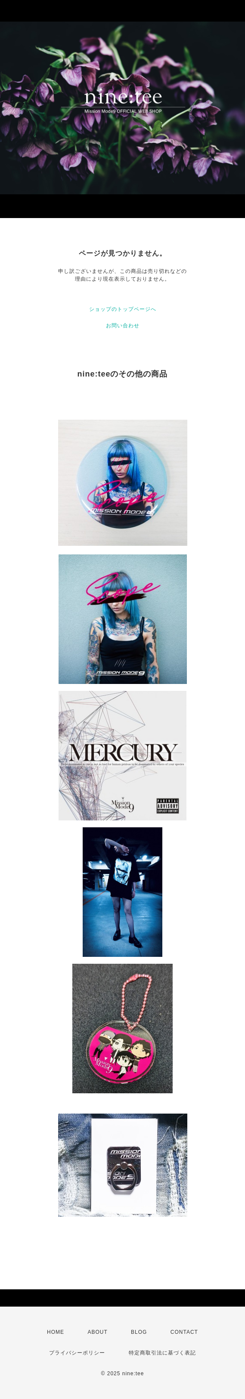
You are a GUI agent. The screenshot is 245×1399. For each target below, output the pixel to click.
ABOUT (97, 1332)
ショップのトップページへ (122, 309)
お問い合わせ (123, 326)
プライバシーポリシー (77, 1353)
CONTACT (184, 1332)
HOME (55, 1332)
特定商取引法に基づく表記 (162, 1353)
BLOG (139, 1332)
